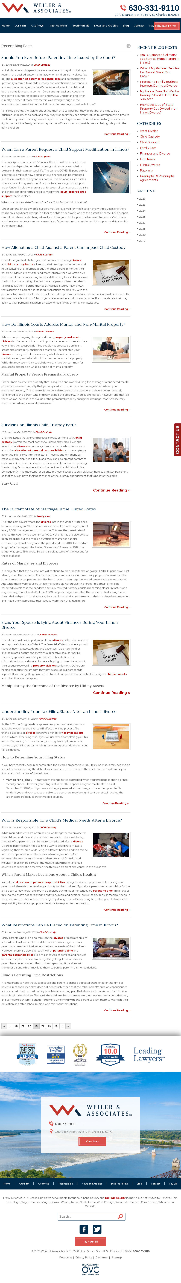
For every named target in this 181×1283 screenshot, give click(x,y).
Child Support (42, 156)
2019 (141, 241)
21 (23, 1026)
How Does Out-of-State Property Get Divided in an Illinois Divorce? (158, 108)
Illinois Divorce (45, 331)
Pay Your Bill (90, 1241)
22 (29, 1026)
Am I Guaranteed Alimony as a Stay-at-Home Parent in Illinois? (159, 58)
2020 (141, 235)
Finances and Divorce (155, 153)
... (10, 1026)
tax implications (72, 732)
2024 (141, 211)
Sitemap (116, 1257)
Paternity (146, 170)
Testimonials (80, 25)
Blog (126, 25)
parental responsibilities (17, 954)
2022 (141, 223)
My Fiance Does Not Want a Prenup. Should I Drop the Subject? (159, 95)
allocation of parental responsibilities (36, 78)
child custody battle (20, 264)
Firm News (147, 159)
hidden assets (117, 674)
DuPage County (115, 1198)
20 (16, 1026)
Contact (139, 25)
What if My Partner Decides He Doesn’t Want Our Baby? (159, 72)
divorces (23, 446)
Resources (65, 1257)
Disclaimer (101, 1257)
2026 (141, 199)
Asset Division (149, 131)
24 (42, 1026)
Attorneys (37, 25)
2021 (141, 229)
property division (44, 665)
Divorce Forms (166, 26)
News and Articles (106, 25)
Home (6, 25)
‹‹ (4, 1026)
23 (36, 1026)
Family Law (43, 516)
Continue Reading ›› (117, 134)
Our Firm (20, 25)
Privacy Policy (83, 1257)
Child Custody (41, 64)
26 (56, 1026)
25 (49, 1026)
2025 (141, 205)
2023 (141, 217)
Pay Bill (154, 25)
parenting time (103, 890)
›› (68, 1026)
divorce (76, 260)
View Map (92, 1141)
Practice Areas (58, 25)
